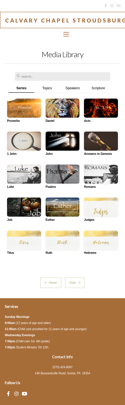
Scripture (98, 88)
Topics (47, 88)
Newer (50, 282)
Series (21, 88)
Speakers (72, 88)
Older (75, 282)
